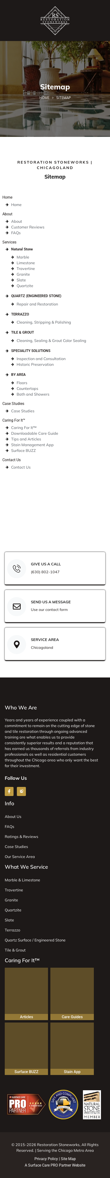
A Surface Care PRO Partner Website (55, 1165)
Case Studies (13, 403)
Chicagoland (42, 647)
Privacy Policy (46, 1159)
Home (44, 98)
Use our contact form (49, 609)
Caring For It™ (13, 420)
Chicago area (44, 760)
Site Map (68, 1159)
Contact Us (11, 460)
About (7, 214)
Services (9, 242)
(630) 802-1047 (45, 571)
